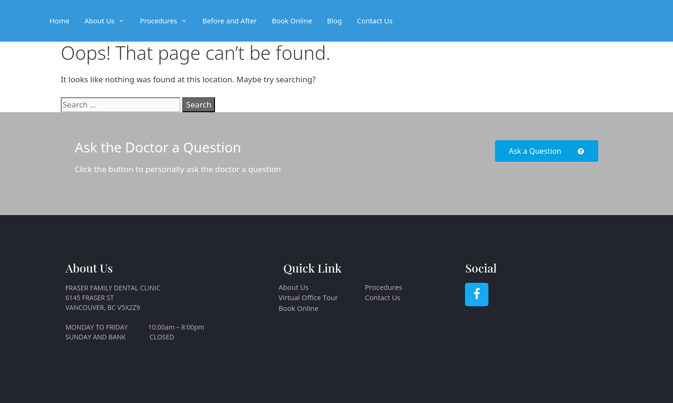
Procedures (167, 21)
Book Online (292, 20)
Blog (334, 20)
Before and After (229, 20)
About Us (109, 21)
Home (60, 20)
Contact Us (375, 20)
